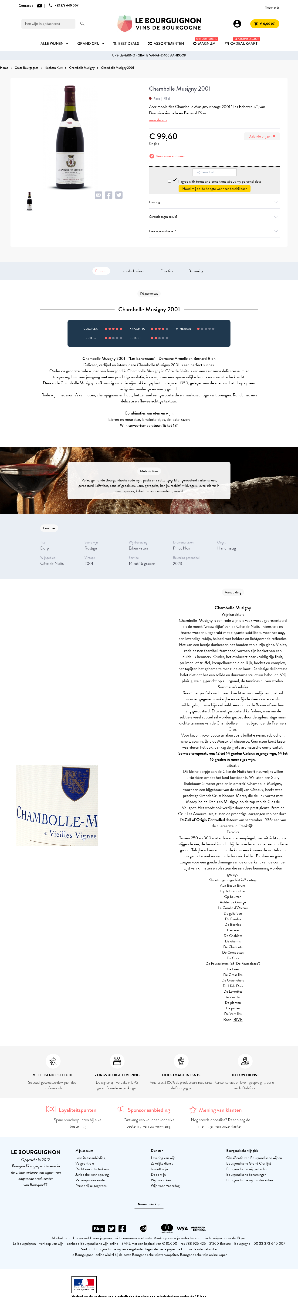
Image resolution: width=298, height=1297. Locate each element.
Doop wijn (158, 1174)
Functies (166, 271)
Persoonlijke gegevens (91, 1185)
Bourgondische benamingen (246, 1174)
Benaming (196, 271)
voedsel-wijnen (134, 271)
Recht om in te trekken (92, 1169)
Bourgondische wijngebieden (246, 1169)
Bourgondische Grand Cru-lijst (248, 1163)
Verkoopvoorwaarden (90, 1180)
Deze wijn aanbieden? (214, 231)
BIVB (238, 1019)
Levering (214, 202)
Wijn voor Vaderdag (165, 1185)
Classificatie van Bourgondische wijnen (254, 1158)
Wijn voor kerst (162, 1180)
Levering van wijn (163, 1158)
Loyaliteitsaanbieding (90, 1158)
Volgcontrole (84, 1163)
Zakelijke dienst (162, 1163)
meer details (158, 120)
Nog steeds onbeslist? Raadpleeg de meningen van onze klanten (220, 1123)
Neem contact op (149, 1204)
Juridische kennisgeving (92, 1174)
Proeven (101, 271)
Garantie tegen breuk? (214, 216)
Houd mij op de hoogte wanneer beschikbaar (214, 188)
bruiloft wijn (159, 1169)
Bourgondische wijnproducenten (249, 1180)
